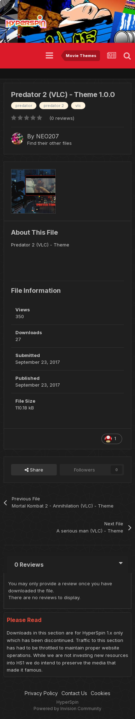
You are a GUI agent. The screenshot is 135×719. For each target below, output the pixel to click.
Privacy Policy (41, 693)
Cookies (100, 693)
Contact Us (74, 693)
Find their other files (49, 143)
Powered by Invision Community (67, 708)
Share (34, 469)
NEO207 (47, 136)
